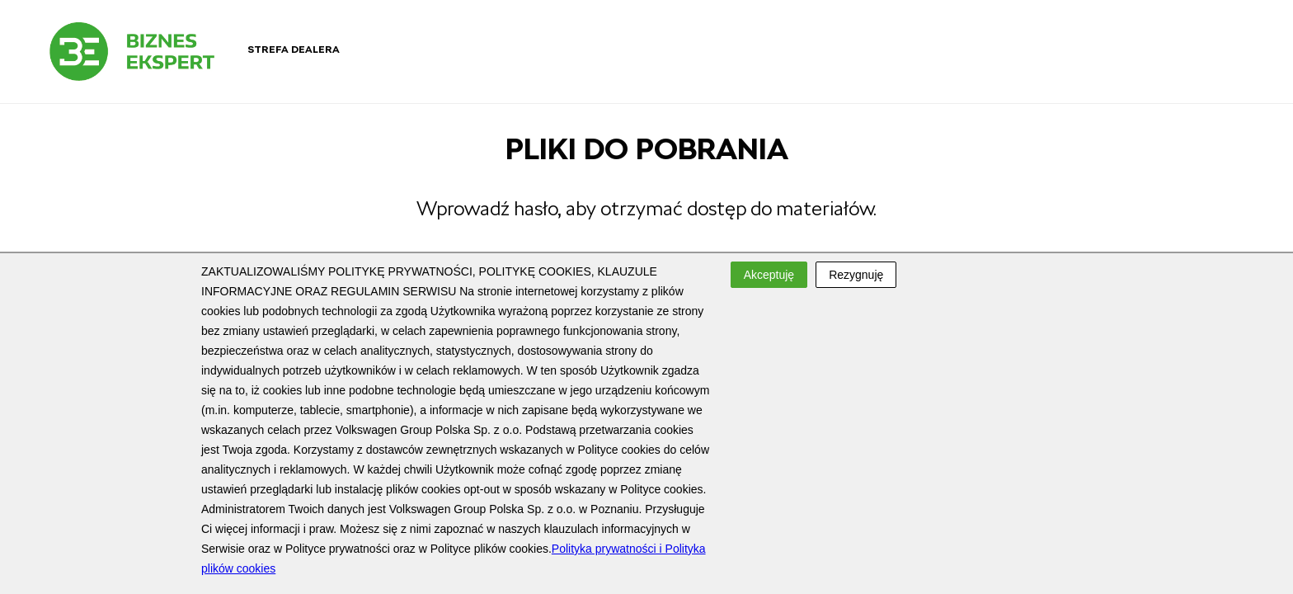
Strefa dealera (293, 49)
